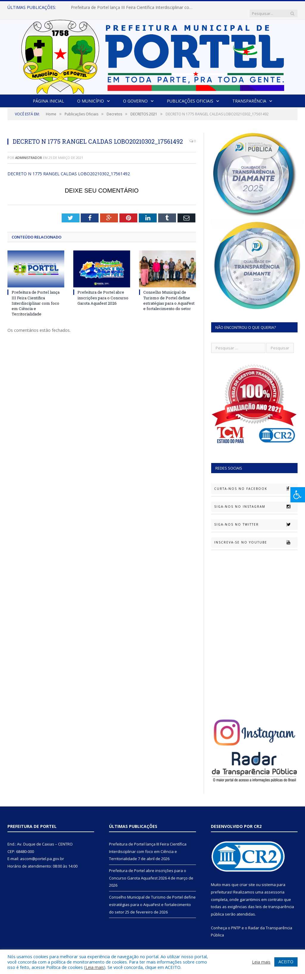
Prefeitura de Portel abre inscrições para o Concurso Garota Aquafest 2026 (102, 292)
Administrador (28, 151)
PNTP (236, 922)
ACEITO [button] (285, 961)
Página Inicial (48, 95)
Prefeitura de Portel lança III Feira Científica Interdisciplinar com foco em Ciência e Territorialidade (132, 7)
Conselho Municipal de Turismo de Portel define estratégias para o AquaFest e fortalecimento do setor (168, 294)
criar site (247, 878)
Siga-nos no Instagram (255, 500)
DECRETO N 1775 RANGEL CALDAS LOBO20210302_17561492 (68, 168)
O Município (90, 95)
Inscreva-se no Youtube (255, 536)
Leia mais (94, 967)
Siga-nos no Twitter (255, 518)
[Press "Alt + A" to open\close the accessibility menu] (297, 494)
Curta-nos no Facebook (255, 483)
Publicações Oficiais (190, 95)
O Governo (135, 95)
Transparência (249, 95)
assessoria (274, 886)
